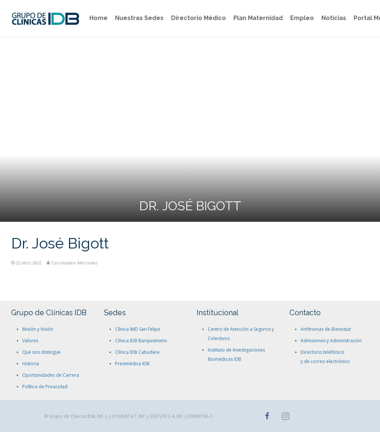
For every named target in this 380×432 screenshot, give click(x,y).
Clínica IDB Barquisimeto (141, 340)
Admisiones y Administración (331, 340)
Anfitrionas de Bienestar (326, 329)
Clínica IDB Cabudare (137, 352)
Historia (30, 363)
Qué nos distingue (41, 352)
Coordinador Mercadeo (74, 263)
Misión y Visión (37, 329)
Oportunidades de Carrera (50, 375)
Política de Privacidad (45, 386)
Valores (30, 340)
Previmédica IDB (132, 363)
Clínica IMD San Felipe (137, 329)
